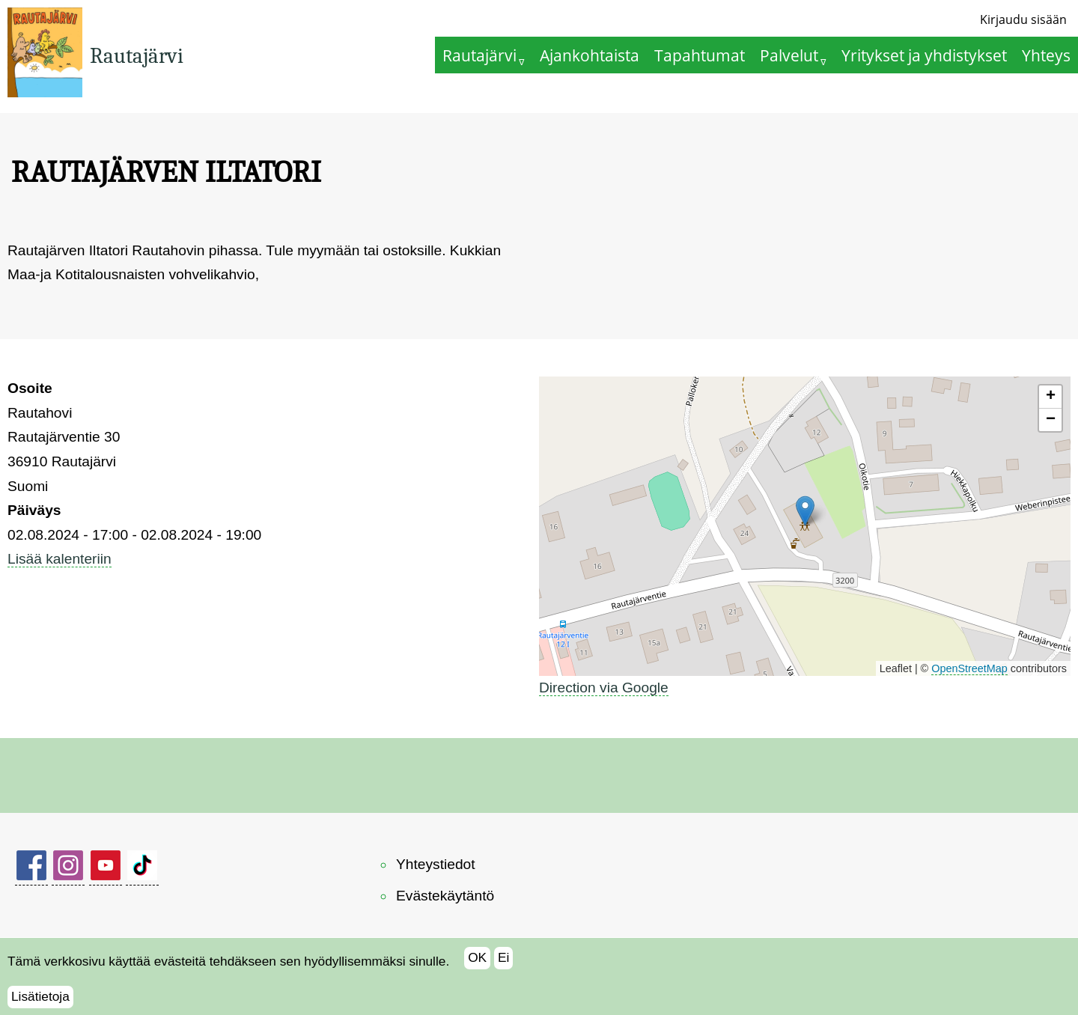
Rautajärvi (136, 55)
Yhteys (1046, 55)
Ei (503, 957)
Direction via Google (604, 687)
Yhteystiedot (435, 864)
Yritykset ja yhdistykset (924, 55)
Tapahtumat (699, 55)
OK (477, 957)
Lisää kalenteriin (59, 559)
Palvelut (789, 55)
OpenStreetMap (969, 668)
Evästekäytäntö (445, 895)
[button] (805, 511)
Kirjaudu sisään (1023, 19)
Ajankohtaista (589, 55)
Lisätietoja (40, 996)
